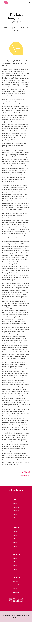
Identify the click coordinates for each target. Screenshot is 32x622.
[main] (16, 18)
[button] (2, 2)
